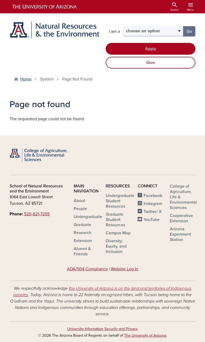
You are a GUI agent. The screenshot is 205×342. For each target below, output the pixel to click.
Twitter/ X (153, 211)
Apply (150, 48)
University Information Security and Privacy (102, 329)
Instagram (153, 203)
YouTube (152, 219)
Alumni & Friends (82, 251)
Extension (83, 240)
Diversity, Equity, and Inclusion (116, 246)
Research (82, 232)
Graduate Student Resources (115, 220)
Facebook (153, 195)
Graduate (82, 224)
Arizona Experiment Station (180, 234)
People (80, 208)
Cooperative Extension (181, 218)
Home (25, 79)
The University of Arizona (145, 335)
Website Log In (124, 269)
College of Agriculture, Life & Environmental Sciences (183, 197)
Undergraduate (88, 216)
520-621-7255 (37, 214)
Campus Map (118, 233)
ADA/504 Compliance (87, 269)
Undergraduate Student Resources (120, 201)
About (79, 200)
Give (150, 62)
